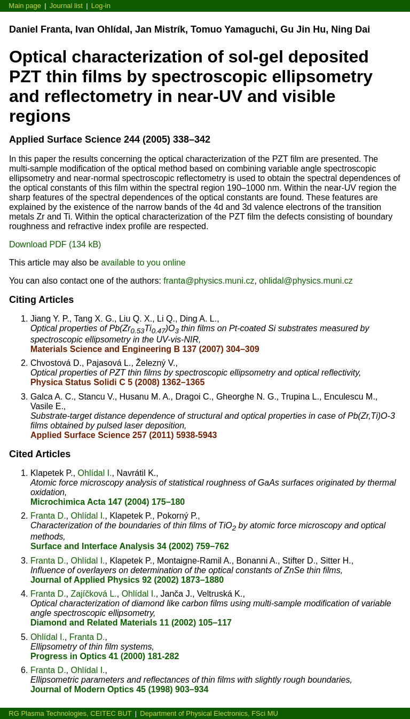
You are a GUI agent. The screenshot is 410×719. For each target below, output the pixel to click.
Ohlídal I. (95, 473)
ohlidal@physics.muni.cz (305, 280)
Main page (25, 6)
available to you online (143, 262)
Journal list (66, 6)
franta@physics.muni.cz (208, 280)
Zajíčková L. (93, 593)
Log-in (101, 6)
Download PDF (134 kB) (55, 244)
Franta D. (48, 515)
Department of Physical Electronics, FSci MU (209, 713)
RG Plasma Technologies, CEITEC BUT (70, 713)
